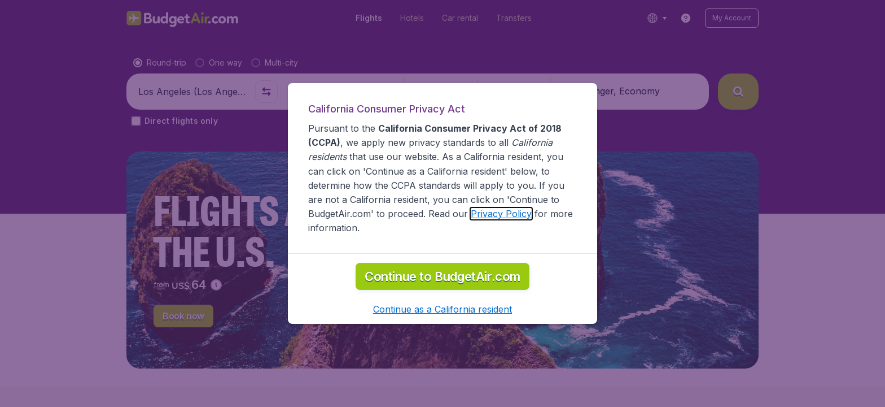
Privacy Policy (501, 213)
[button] (442, 309)
